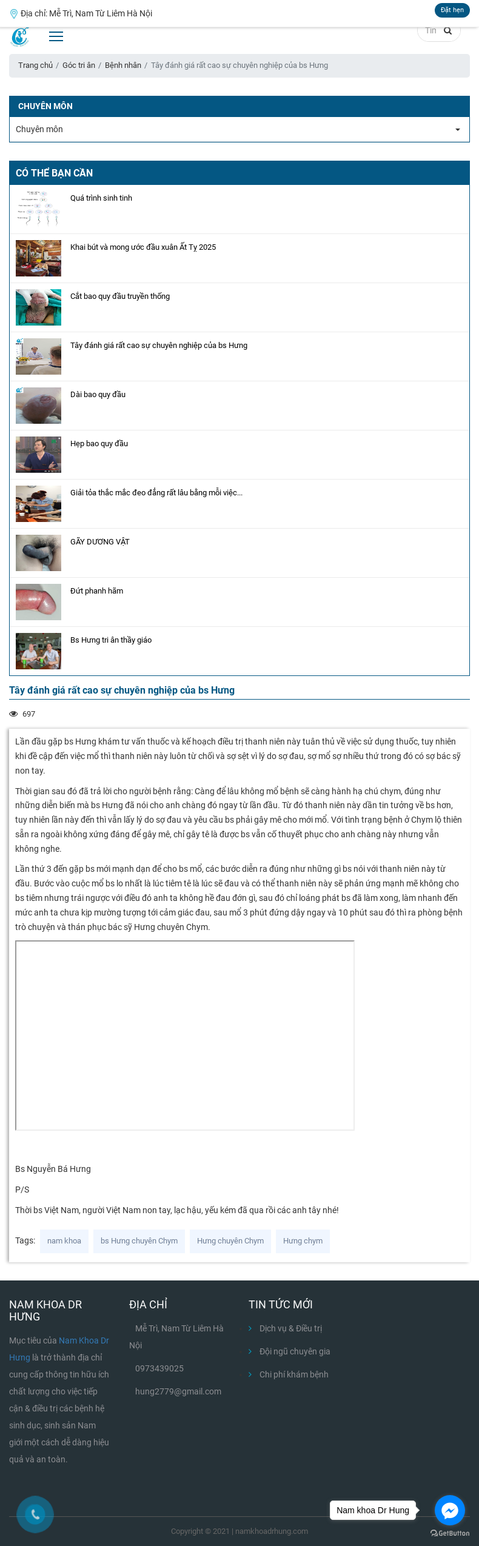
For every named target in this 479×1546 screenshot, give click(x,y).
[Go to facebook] (450, 1510)
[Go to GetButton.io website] (449, 1534)
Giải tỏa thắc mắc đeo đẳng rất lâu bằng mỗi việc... (156, 492)
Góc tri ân (78, 65)
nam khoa (64, 1240)
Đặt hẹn (452, 10)
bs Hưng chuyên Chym (139, 1240)
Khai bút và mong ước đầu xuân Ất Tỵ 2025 (143, 247)
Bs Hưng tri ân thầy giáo (111, 639)
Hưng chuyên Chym (230, 1240)
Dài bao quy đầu (98, 394)
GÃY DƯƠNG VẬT (100, 541)
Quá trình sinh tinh (101, 197)
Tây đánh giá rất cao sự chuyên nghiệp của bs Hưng (158, 345)
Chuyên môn (39, 129)
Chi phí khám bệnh (289, 1374)
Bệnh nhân (123, 65)
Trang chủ (35, 65)
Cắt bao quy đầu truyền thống (120, 296)
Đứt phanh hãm (96, 590)
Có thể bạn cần (54, 173)
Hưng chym (303, 1240)
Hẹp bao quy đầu (99, 443)
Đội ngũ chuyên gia (289, 1351)
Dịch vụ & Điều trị (285, 1328)
